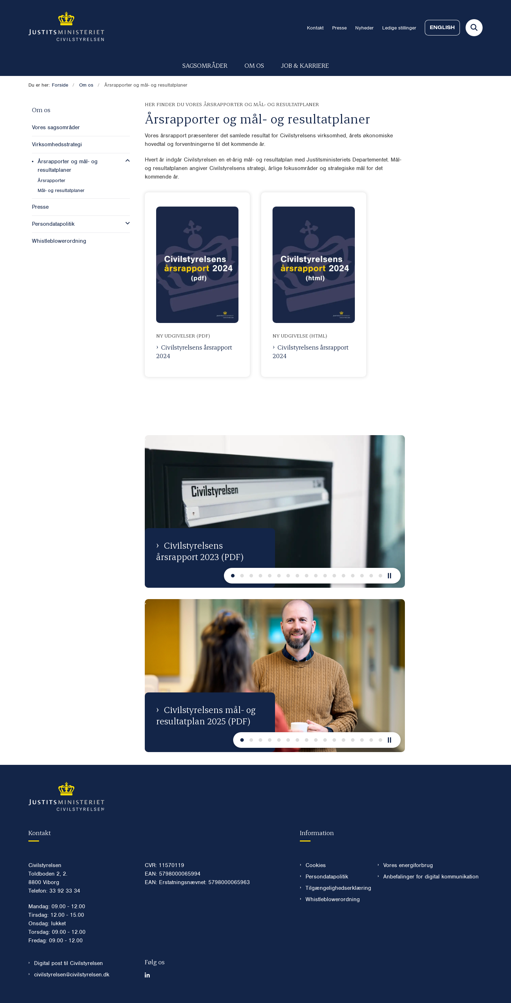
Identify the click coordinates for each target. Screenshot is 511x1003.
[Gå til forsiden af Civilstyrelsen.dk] (66, 27)
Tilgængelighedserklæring (336, 888)
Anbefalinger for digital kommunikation (431, 876)
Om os (254, 65)
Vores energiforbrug (408, 865)
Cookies (316, 865)
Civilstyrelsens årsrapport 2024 (194, 351)
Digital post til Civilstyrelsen (68, 963)
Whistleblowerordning (333, 899)
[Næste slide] (233, 575)
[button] (126, 161)
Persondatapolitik (327, 876)
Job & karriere (305, 65)
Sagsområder (204, 65)
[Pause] (392, 575)
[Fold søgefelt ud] (474, 27)
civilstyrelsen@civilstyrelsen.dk (71, 974)
